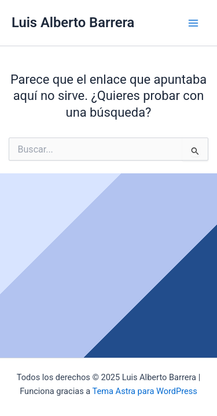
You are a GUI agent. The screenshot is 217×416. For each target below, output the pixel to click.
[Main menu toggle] (193, 23)
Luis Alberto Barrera (73, 22)
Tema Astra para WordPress (145, 391)
